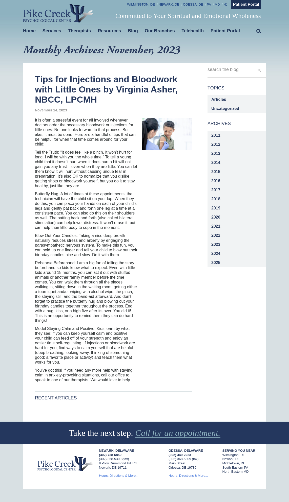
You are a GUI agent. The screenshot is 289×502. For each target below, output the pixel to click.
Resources (109, 30)
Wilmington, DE (141, 4)
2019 (215, 208)
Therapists (79, 30)
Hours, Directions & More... (118, 475)
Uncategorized (225, 108)
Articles (218, 99)
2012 (215, 144)
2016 (215, 181)
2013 (215, 153)
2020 (215, 217)
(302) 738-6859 (110, 455)
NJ (225, 4)
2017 (215, 190)
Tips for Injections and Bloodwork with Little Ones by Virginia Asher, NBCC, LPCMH (106, 89)
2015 (215, 172)
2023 (215, 244)
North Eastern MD (235, 471)
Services (52, 30)
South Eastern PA (235, 467)
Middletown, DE (233, 463)
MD (217, 4)
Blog (133, 30)
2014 (215, 162)
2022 (215, 235)
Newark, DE (169, 4)
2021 (215, 226)
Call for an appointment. (177, 433)
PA (209, 4)
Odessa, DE (193, 4)
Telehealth (193, 30)
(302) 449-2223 (180, 455)
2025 (215, 262)
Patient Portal (246, 4)
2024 (215, 253)
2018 (215, 199)
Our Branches (160, 30)
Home (29, 30)
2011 (215, 135)
